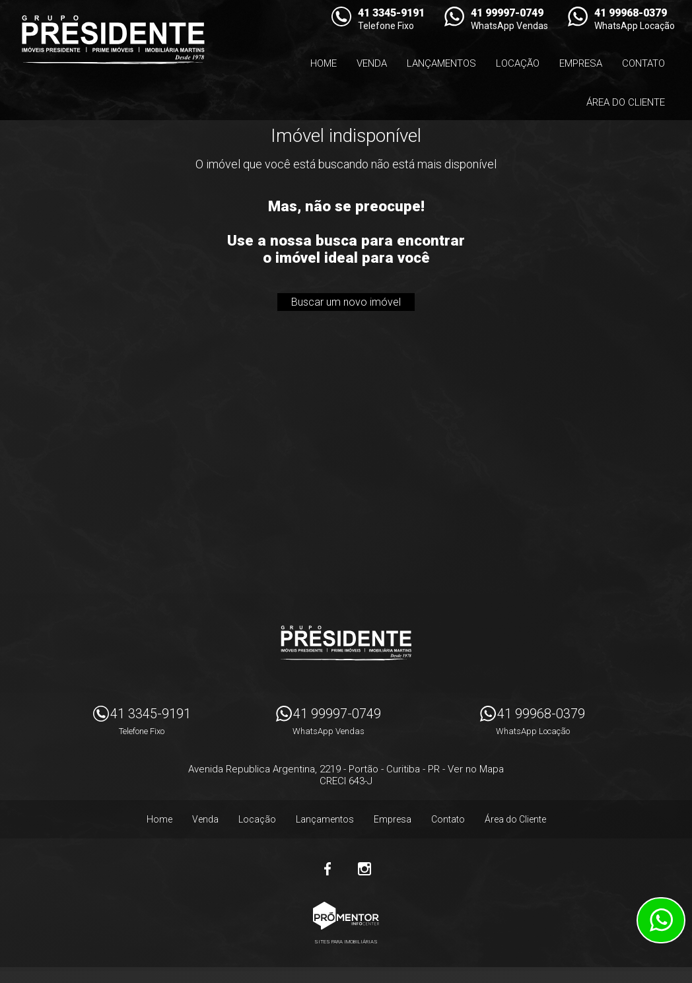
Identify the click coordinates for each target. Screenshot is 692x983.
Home (323, 63)
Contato (643, 63)
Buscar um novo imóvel (346, 302)
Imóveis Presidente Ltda (346, 643)
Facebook (327, 869)
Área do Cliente (625, 102)
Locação (517, 63)
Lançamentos (441, 63)
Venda (372, 63)
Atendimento (661, 920)
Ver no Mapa (476, 769)
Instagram (364, 869)
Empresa (580, 63)
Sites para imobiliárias (346, 942)
